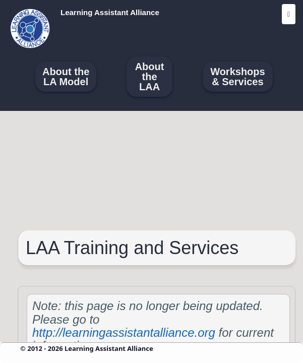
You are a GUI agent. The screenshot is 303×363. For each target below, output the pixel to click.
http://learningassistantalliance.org (123, 332)
